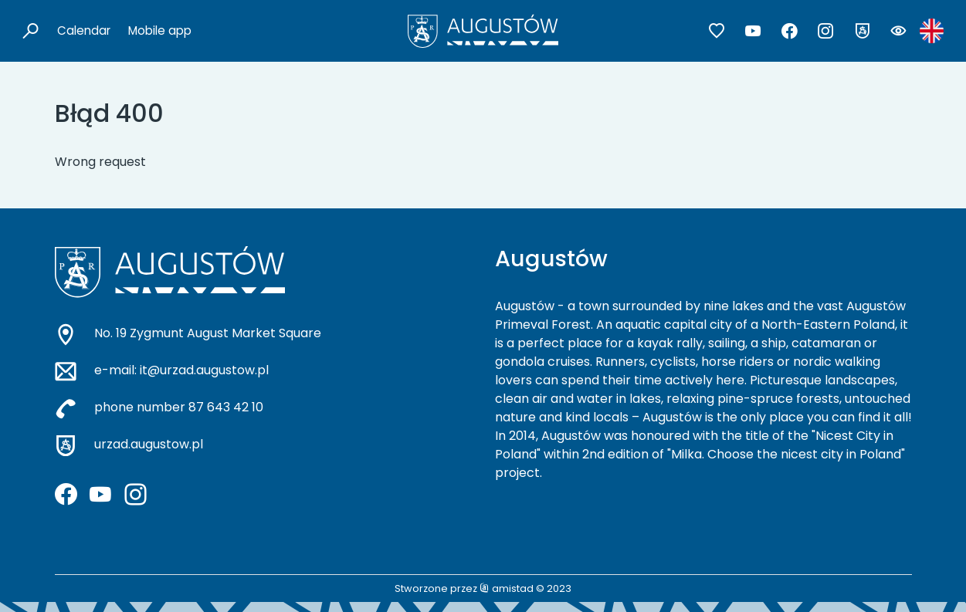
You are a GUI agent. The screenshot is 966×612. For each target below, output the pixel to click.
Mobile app (160, 30)
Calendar (83, 30)
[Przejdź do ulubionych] (717, 31)
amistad (507, 588)
